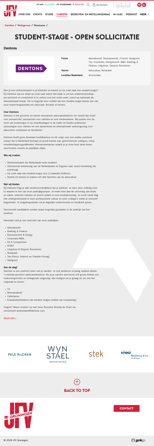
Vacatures (39, 25)
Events (37, 14)
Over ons (24, 14)
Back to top (77, 390)
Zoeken (88, 4)
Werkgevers (23, 25)
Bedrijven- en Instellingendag (90, 14)
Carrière (62, 14)
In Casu (118, 14)
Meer (143, 14)
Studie (49, 14)
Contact (127, 408)
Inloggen (101, 5)
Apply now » (10, 318)
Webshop (131, 14)
